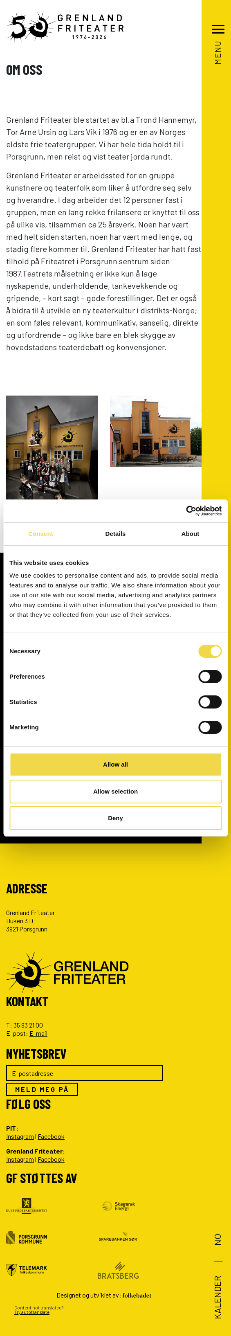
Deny (115, 817)
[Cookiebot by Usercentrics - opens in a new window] (186, 511)
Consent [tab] (40, 533)
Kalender (216, 1297)
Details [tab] (115, 533)
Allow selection (115, 791)
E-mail (38, 1033)
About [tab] (191, 533)
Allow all (115, 764)
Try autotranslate (31, 1312)
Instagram (20, 1136)
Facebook (51, 1136)
